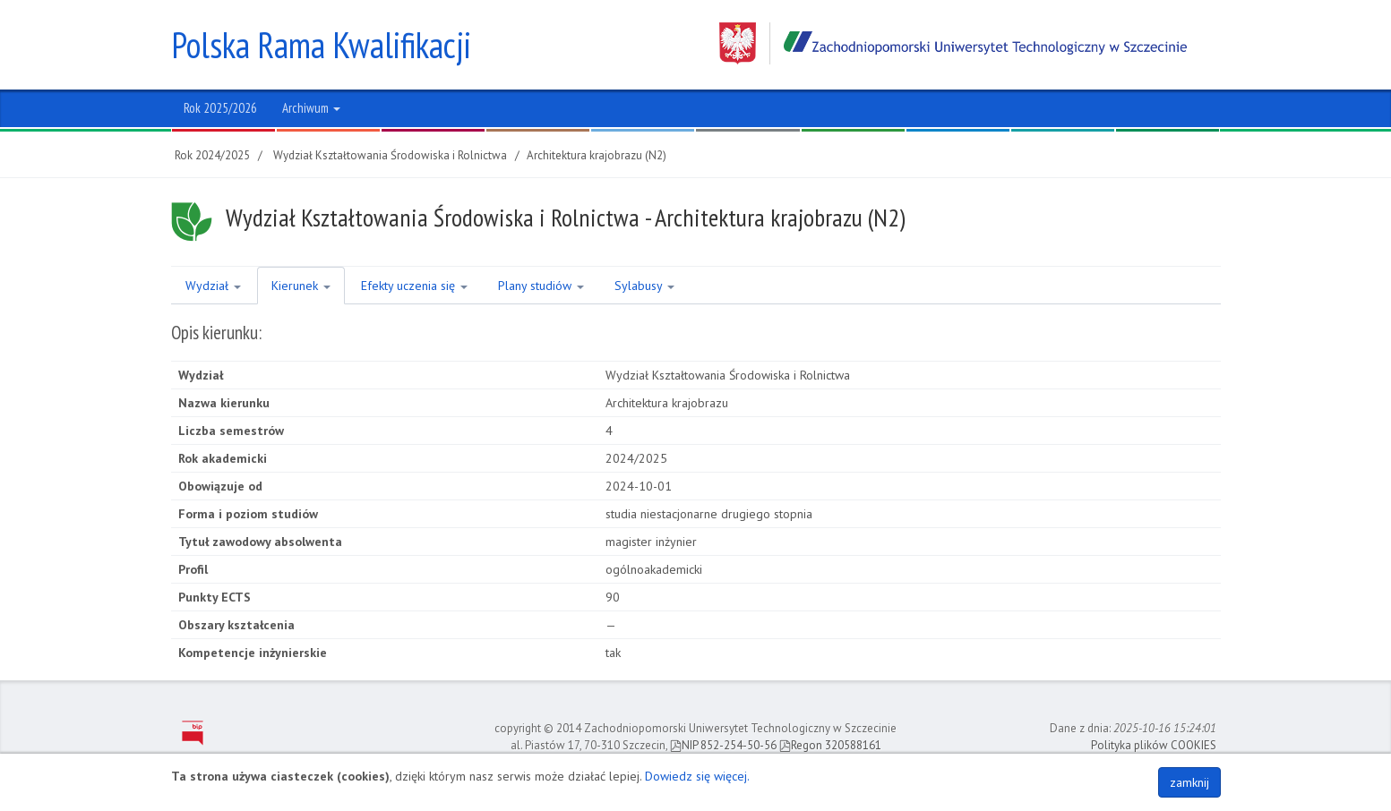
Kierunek (301, 285)
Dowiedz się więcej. (697, 776)
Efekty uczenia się (414, 285)
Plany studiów (541, 285)
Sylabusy (644, 285)
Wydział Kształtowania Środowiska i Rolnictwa (390, 155)
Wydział (213, 285)
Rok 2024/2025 (212, 155)
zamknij (1189, 782)
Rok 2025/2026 (220, 107)
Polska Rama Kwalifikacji (321, 44)
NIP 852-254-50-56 (723, 745)
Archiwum (311, 107)
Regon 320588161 (830, 745)
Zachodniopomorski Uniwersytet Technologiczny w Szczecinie (953, 43)
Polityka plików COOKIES (1153, 745)
